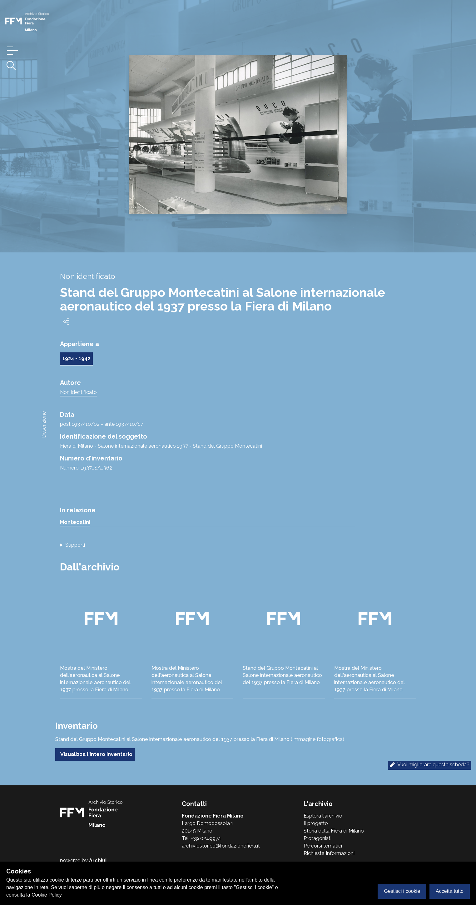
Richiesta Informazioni (329, 853)
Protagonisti (317, 838)
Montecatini (75, 522)
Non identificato (78, 392)
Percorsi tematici (323, 846)
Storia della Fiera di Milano (334, 831)
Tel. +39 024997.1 (201, 838)
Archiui (98, 860)
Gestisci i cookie (402, 891)
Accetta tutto (450, 891)
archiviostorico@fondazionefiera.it (221, 846)
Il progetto (316, 823)
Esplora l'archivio (323, 816)
